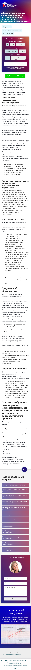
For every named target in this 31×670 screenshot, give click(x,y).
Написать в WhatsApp (15, 76)
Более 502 (21, 58)
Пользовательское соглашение (12, 654)
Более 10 (20, 44)
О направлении (8, 33)
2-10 (12, 44)
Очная (22, 51)
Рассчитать (15, 64)
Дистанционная (11, 51)
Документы (7, 27)
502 (13, 58)
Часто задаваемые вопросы (12, 30)
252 (7, 58)
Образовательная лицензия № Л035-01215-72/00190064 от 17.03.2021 (15, 68)
